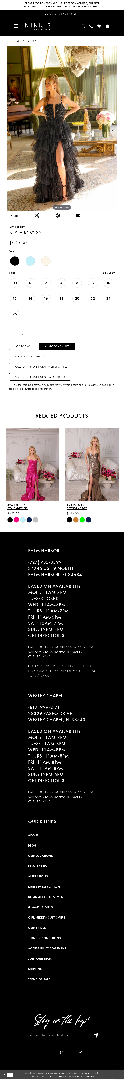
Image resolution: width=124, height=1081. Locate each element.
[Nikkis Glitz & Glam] (38, 26)
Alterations (38, 878)
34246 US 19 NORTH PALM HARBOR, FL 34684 (55, 573)
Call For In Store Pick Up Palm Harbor (40, 378)
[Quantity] (18, 335)
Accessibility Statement (47, 950)
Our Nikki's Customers (46, 919)
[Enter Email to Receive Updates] (62, 1036)
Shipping (35, 970)
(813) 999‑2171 (44, 709)
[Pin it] (58, 216)
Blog (32, 847)
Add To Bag (22, 346)
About (33, 836)
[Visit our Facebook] (43, 1054)
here (92, 1077)
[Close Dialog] (4, 1076)
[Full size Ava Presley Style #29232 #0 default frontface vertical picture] (62, 129)
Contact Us (37, 867)
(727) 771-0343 (39, 658)
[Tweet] (36, 216)
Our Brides (37, 929)
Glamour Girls (40, 909)
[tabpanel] (62, 129)
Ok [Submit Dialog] (10, 1076)
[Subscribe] (96, 1036)
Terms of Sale (39, 981)
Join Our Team (40, 960)
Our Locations (40, 857)
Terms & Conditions (44, 939)
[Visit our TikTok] (80, 1054)
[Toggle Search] (82, 27)
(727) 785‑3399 (45, 564)
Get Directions (46, 637)
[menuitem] (16, 27)
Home (16, 41)
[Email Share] (78, 216)
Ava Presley (33, 41)
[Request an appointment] (62, 14)
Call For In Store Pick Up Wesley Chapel (41, 367)
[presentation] (32, 465)
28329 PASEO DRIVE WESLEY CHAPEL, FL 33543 (57, 718)
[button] (16, 27)
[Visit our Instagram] (61, 1054)
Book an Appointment (30, 357)
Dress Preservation (44, 888)
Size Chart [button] (109, 273)
